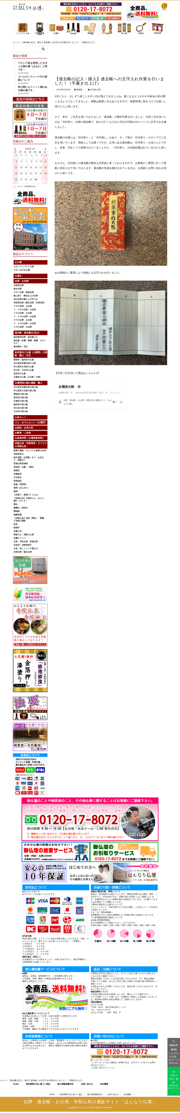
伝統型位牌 (19, 286)
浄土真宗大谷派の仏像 (24, 368)
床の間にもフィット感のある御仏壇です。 (32, 90)
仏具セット (20, 418)
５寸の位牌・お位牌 (23, 321)
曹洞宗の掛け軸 (21, 395)
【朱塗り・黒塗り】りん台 (26, 496)
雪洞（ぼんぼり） (22, 489)
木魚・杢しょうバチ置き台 (26, 550)
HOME (16, 1085)
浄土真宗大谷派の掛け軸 (25, 392)
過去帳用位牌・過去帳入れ (26, 338)
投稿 (99, 58)
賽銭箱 (17, 512)
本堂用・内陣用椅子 (23, 546)
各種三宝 (18, 532)
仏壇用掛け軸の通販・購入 (124, 28)
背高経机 (18, 482)
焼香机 (17, 472)
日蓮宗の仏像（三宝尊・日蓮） (28, 378)
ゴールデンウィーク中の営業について (32, 79)
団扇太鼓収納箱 (21, 465)
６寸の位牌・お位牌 (23, 328)
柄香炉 (17, 529)
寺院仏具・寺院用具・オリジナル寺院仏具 (157, 28)
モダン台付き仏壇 (39, 28)
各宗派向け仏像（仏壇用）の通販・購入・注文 (107, 28)
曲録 (16, 492)
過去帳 (93, 58)
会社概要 (104, 1085)
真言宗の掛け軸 (21, 399)
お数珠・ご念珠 (141, 28)
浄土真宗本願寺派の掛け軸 (26, 388)
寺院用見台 (19, 455)
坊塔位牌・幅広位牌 (23, 553)
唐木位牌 (18, 290)
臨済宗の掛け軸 (21, 406)
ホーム (16, 42)
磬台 (16, 505)
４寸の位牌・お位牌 (23, 314)
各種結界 (18, 475)
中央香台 (18, 478)
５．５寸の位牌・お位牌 (25, 325)
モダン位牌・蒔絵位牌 (24, 293)
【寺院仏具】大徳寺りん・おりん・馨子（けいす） (30, 500)
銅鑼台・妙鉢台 (21, 509)
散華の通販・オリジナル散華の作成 (30, 452)
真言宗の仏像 (20, 375)
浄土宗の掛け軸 (21, 409)
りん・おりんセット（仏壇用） (31, 423)
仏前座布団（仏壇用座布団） (30, 439)
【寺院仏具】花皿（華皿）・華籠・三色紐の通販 (30, 520)
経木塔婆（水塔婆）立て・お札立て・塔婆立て (29, 460)
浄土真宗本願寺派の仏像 (25, 364)
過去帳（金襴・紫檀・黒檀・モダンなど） (30, 343)
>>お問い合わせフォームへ (103, 1069)
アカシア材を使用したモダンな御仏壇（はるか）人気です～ (32, 67)
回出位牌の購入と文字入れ (26, 300)
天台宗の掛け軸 (21, 412)
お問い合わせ (87, 1085)
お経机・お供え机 (24, 429)
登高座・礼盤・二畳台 (24, 468)
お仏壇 (18, 263)
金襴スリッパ (20, 539)
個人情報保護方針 (65, 1085)
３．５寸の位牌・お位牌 (25, 311)
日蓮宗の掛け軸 (21, 402)
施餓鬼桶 (18, 516)
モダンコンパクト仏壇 (22, 28)
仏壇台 (56, 28)
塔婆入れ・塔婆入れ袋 (24, 536)
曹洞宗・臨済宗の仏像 (24, 361)
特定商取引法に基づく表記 (38, 1085)
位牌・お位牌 (73, 28)
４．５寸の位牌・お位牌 (25, 318)
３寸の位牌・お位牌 (23, 307)
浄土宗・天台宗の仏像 (24, 371)
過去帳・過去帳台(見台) (90, 28)
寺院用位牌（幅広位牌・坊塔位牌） (30, 304)
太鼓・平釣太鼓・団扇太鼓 (26, 543)
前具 (16, 525)
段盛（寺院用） (21, 485)
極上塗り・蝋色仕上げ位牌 (26, 297)
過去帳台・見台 (21, 348)
